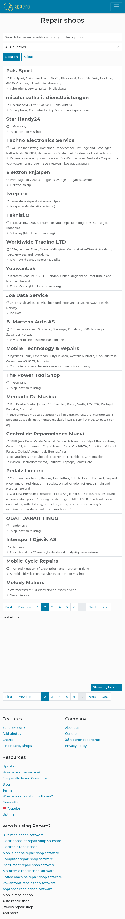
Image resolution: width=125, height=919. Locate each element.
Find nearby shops (17, 745)
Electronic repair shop (20, 846)
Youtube (13, 808)
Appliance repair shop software (27, 888)
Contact (71, 733)
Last (104, 607)
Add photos (12, 733)
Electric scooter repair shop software (32, 840)
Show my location (106, 687)
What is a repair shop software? (28, 796)
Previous (24, 607)
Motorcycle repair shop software (28, 870)
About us (72, 727)
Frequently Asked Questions (25, 778)
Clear (29, 56)
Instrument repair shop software (29, 864)
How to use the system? (21, 772)
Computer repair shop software (28, 859)
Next (92, 607)
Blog (6, 784)
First (8, 607)
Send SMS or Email (17, 727)
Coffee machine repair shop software (32, 877)
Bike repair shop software (23, 834)
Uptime (8, 814)
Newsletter (11, 802)
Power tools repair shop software (29, 883)
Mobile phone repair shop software (31, 853)
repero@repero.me (82, 739)
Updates (9, 766)
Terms (7, 790)
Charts (8, 739)
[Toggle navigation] (116, 6)
